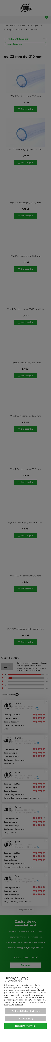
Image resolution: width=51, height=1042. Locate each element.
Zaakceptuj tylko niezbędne (25, 1011)
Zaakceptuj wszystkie (25, 1026)
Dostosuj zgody (25, 1018)
